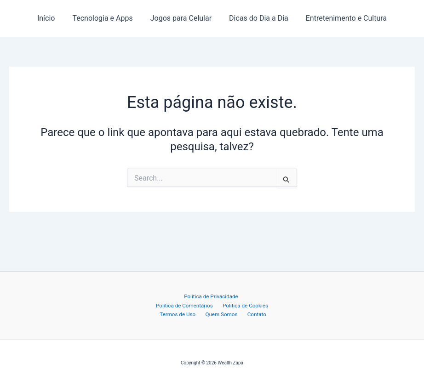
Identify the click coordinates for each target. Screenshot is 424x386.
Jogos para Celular (181, 18)
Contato (232, 314)
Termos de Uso (238, 304)
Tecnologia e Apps (105, 18)
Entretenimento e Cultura (340, 18)
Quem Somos (201, 314)
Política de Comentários (241, 296)
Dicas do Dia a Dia (256, 18)
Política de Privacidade (178, 296)
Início (52, 18)
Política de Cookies (190, 304)
